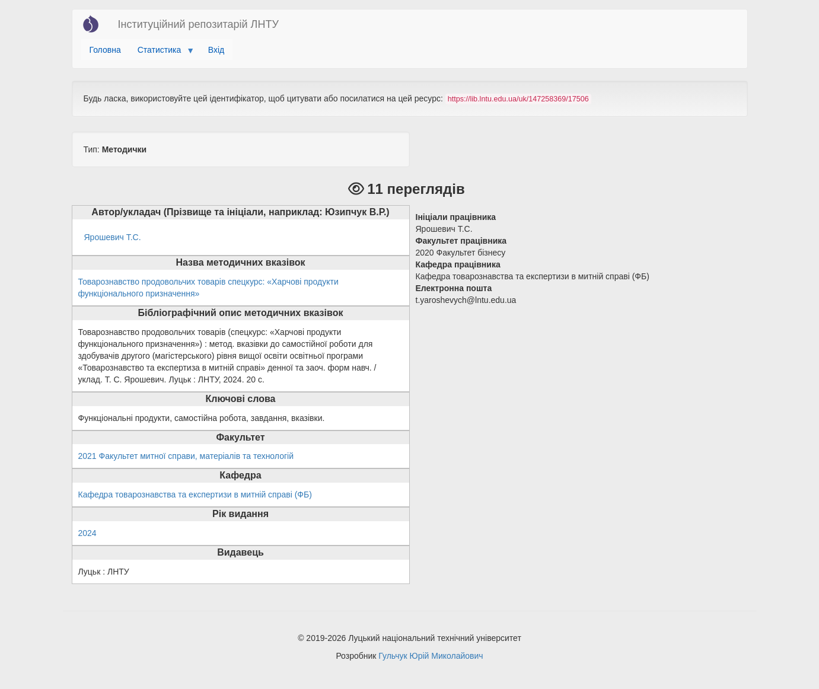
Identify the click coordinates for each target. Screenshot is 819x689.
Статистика (161, 52)
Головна (105, 50)
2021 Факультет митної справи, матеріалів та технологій (186, 456)
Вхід (216, 50)
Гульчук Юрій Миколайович (430, 656)
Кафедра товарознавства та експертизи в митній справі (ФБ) (195, 494)
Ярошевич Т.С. (112, 237)
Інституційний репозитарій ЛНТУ (198, 24)
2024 (87, 533)
